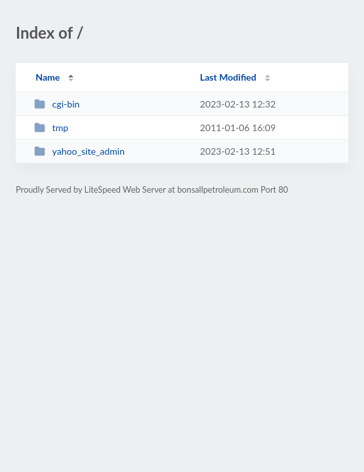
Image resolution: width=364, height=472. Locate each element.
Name (47, 77)
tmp (51, 127)
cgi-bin (56, 103)
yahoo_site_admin (79, 151)
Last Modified (228, 77)
